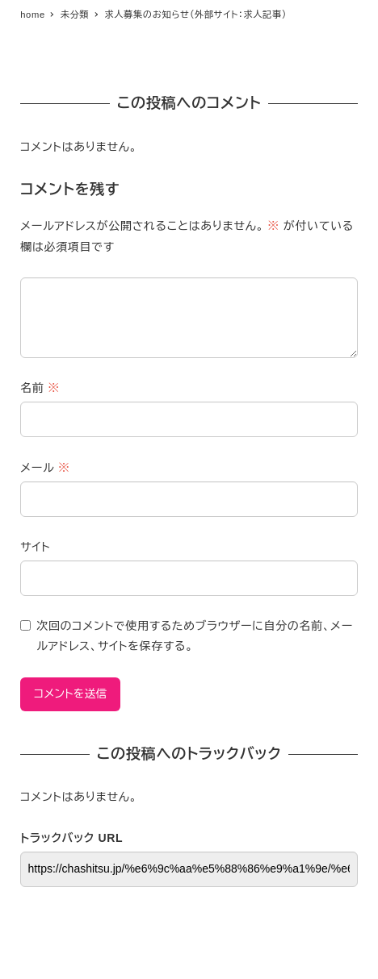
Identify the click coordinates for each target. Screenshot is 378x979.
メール (44, 467)
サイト (35, 546)
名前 (40, 387)
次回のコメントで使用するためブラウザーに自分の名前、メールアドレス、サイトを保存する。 (194, 635)
